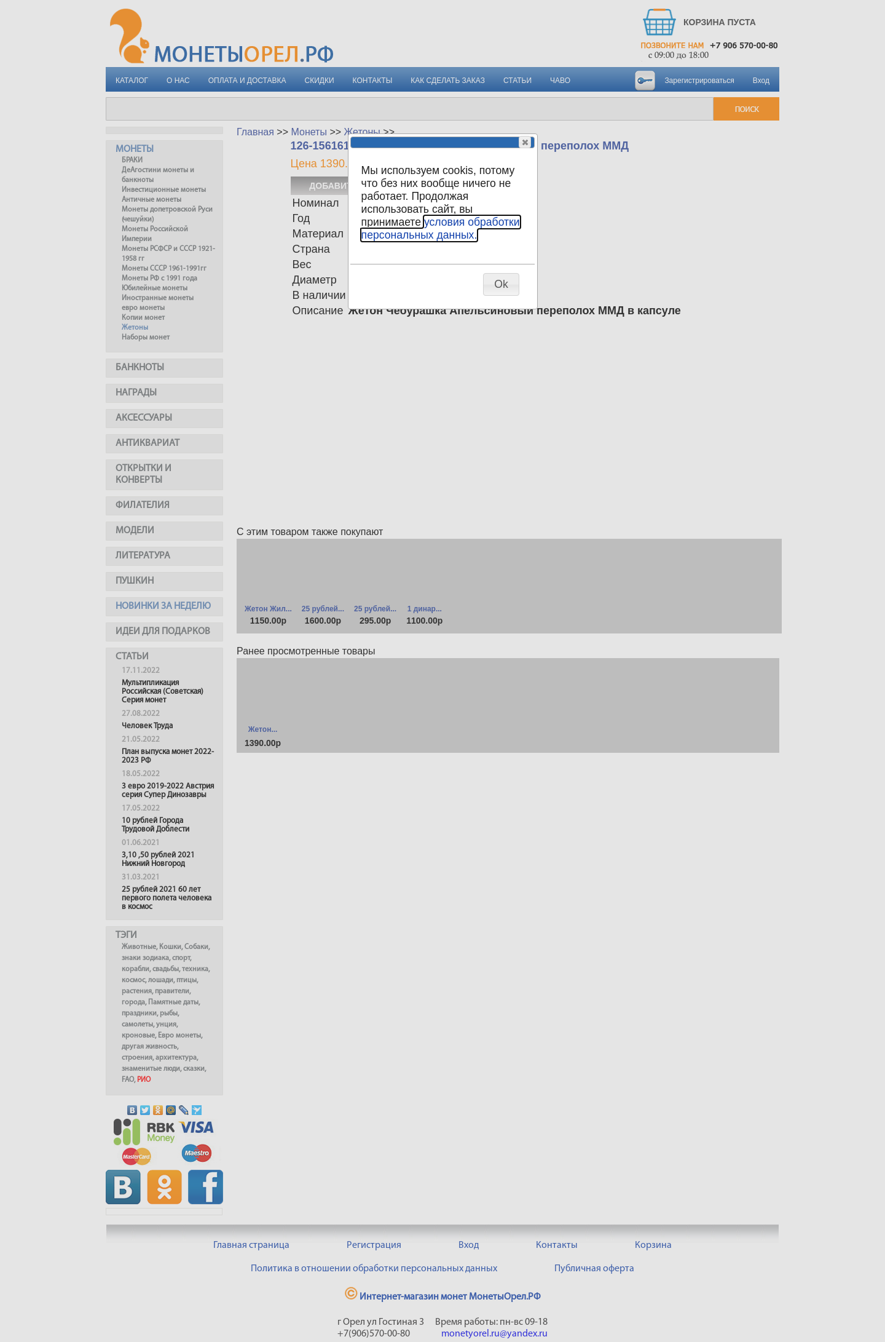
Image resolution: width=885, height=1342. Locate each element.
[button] (525, 142)
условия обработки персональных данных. (440, 228)
